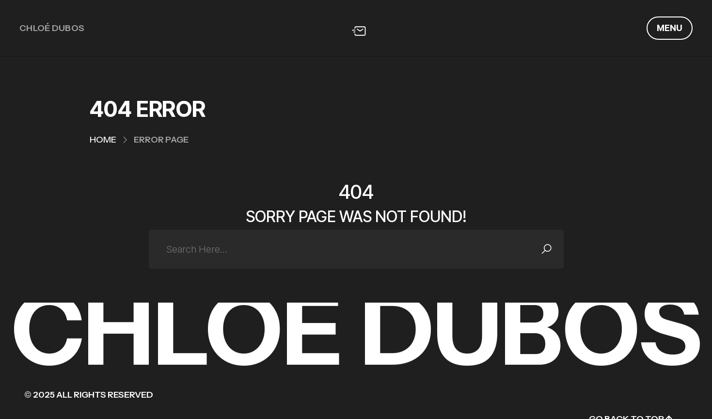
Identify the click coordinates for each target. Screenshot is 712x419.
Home (103, 140)
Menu (669, 28)
